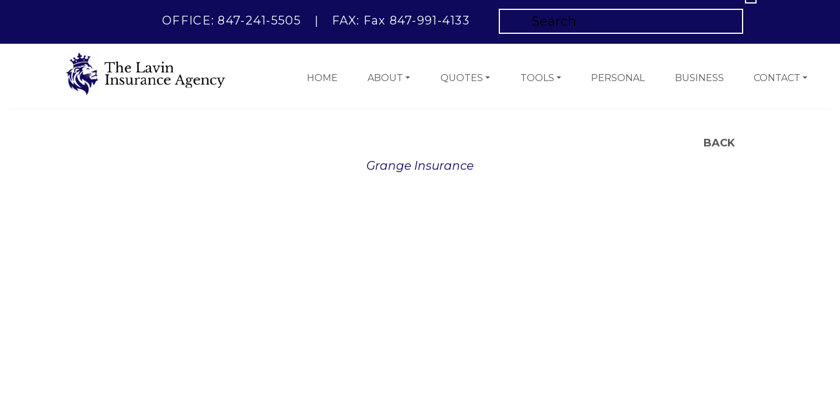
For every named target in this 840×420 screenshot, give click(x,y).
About (385, 77)
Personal (618, 77)
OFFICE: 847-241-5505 (231, 20)
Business (699, 77)
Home (322, 77)
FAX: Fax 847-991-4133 (401, 20)
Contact (777, 77)
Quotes (461, 77)
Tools (537, 77)
